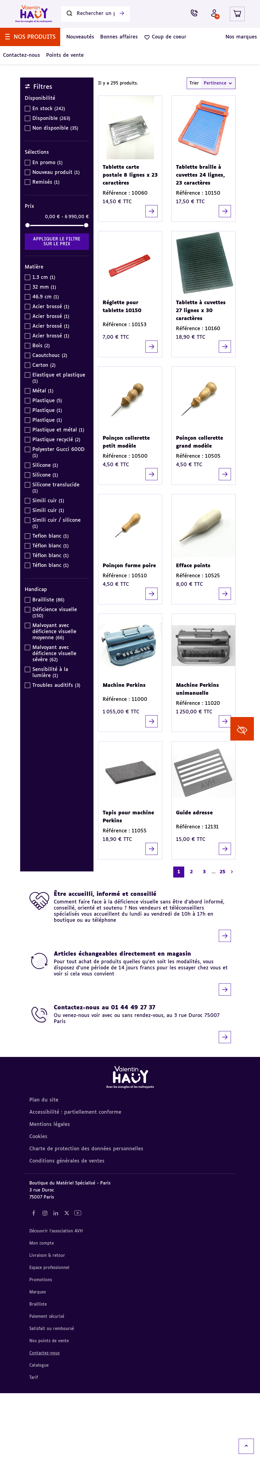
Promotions (40, 1347)
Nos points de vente (49, 1408)
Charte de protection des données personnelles (86, 1215)
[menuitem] (30, 60)
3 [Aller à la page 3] (204, 938)
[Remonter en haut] (246, 1446)
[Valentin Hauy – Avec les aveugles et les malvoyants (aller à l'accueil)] (33, 37)
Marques (37, 1359)
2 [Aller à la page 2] (191, 938)
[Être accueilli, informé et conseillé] (130, 983)
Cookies (38, 1203)
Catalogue (39, 1432)
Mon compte (41, 1310)
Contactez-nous (44, 1420)
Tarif (33, 1445)
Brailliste (38, 1371)
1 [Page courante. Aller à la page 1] (179, 938)
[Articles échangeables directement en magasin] (130, 1040)
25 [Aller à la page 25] (222, 938)
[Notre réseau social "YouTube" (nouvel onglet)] (77, 1280)
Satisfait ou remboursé (51, 1396)
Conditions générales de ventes (66, 1228)
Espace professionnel (49, 1335)
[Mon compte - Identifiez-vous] (213, 37)
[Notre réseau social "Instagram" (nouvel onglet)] (44, 1280)
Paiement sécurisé (46, 1384)
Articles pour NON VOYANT (80, 98)
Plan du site (43, 1167)
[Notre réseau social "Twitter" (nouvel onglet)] (66, 1280)
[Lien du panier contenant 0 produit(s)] (237, 37)
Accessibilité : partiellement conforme (75, 1179)
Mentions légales (49, 1191)
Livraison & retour (47, 1323)
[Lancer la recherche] (121, 37)
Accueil (32, 98)
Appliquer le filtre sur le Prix (56, 308)
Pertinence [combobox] (218, 150)
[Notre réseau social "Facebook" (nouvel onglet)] (33, 1280)
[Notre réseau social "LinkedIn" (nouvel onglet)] (55, 1280)
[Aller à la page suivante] (232, 938)
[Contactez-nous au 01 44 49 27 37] (130, 1091)
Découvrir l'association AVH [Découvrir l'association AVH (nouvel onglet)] (56, 1298)
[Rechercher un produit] (95, 37)
